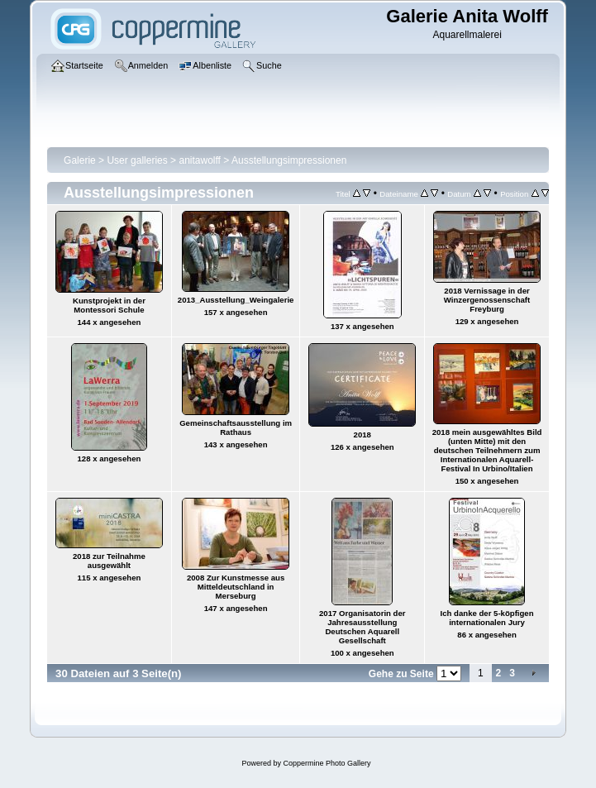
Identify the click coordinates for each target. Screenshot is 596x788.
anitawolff (199, 160)
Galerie (80, 160)
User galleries (137, 160)
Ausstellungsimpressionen (288, 160)
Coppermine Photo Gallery (326, 763)
